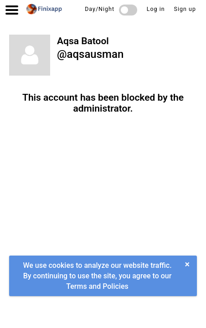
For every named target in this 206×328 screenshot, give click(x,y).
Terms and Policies (97, 286)
